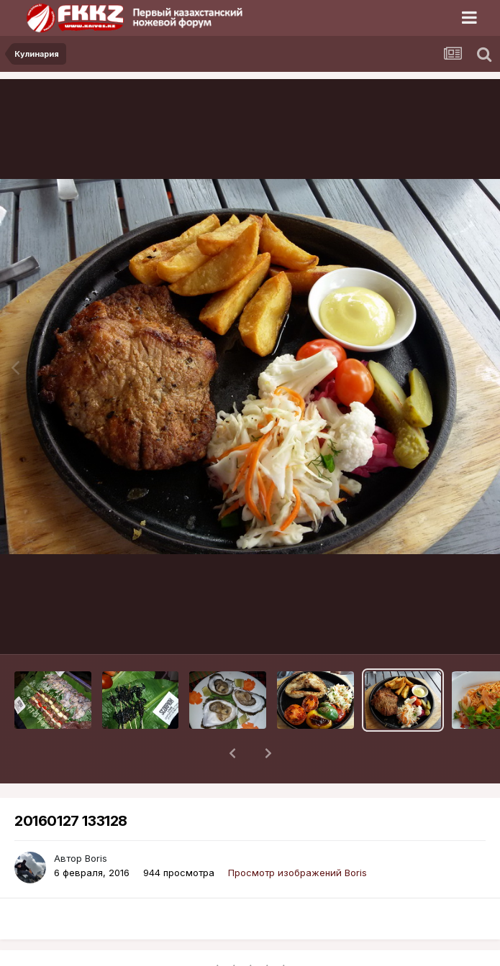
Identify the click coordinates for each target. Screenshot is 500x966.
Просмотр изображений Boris (297, 835)
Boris (96, 821)
